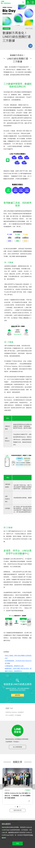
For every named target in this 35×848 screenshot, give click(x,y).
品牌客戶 (21, 712)
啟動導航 (17, 695)
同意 (17, 843)
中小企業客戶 (10, 715)
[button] (15, 806)
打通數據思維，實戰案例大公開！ (14, 666)
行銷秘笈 (18, 715)
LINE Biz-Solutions (11, 712)
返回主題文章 (17, 810)
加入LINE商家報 (17, 747)
